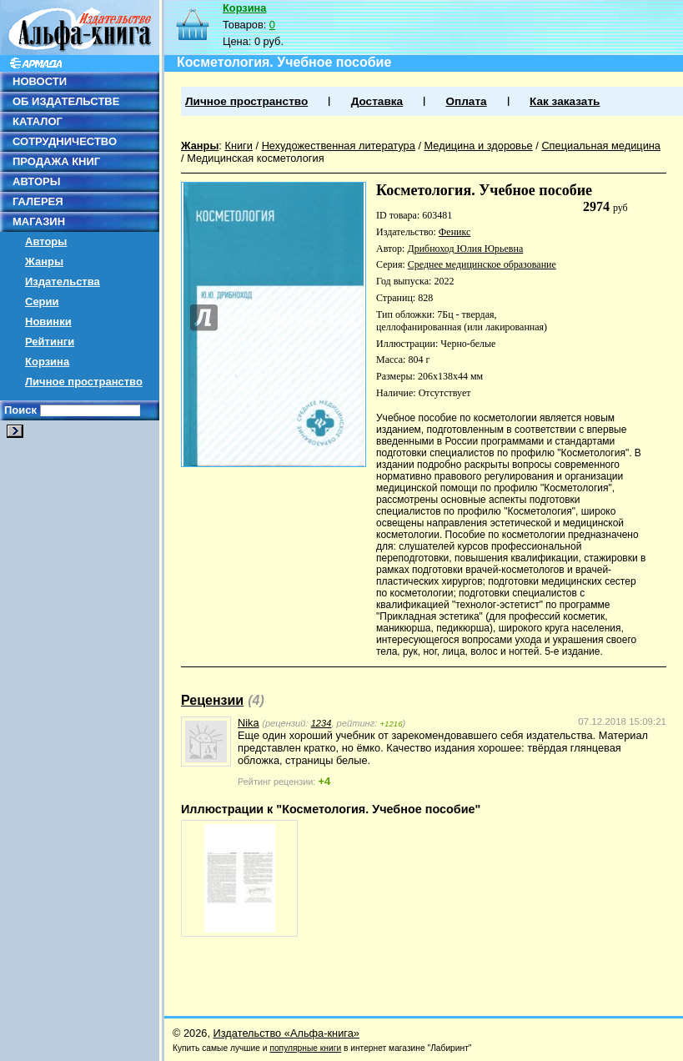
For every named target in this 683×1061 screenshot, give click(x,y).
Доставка (377, 101)
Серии (42, 301)
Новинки (48, 321)
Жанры (44, 261)
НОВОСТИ (40, 81)
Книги (238, 145)
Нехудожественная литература (338, 145)
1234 (321, 723)
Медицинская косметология (255, 158)
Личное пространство (84, 381)
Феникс (455, 232)
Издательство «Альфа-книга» (286, 1033)
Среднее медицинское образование (482, 264)
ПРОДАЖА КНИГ (56, 161)
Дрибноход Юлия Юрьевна (465, 248)
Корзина (47, 361)
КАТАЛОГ (38, 121)
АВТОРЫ (36, 181)
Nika (248, 723)
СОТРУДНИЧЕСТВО (65, 141)
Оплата (465, 101)
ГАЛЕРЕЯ (38, 201)
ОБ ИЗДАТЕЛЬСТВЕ (66, 101)
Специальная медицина (600, 145)
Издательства (62, 281)
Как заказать (565, 101)
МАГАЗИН (39, 221)
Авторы (46, 241)
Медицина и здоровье (478, 145)
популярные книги (305, 1048)
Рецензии (212, 700)
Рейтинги (49, 341)
